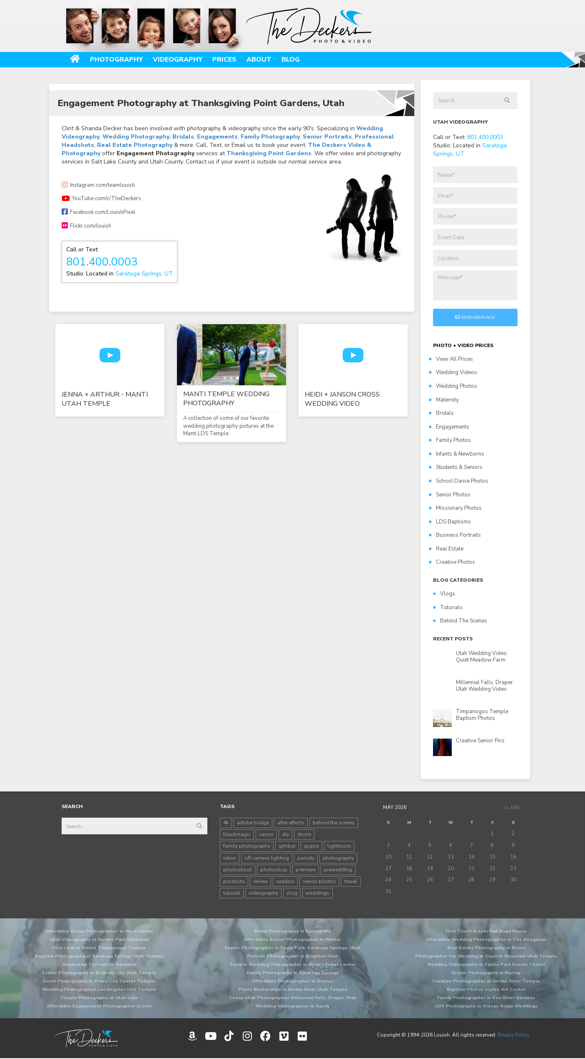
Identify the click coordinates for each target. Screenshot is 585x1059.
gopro (311, 846)
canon (266, 834)
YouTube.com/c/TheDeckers (101, 198)
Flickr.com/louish (86, 226)
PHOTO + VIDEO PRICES (463, 345)
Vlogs (444, 594)
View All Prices (451, 359)
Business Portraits (455, 535)
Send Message (475, 317)
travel (350, 881)
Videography (177, 59)
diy (285, 834)
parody (305, 858)
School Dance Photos (458, 481)
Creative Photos (452, 562)
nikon (229, 858)
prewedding (338, 869)
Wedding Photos (453, 386)
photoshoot (237, 869)
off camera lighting (266, 858)
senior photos (319, 881)
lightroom (339, 846)
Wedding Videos (453, 372)
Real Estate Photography (134, 145)
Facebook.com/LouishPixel (98, 212)
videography (263, 893)
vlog (291, 893)
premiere (306, 869)
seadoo (285, 881)
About (258, 59)
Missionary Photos (455, 508)
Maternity (444, 400)
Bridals (183, 137)
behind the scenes (334, 822)
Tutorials (448, 607)
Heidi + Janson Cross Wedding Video (342, 399)
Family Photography (270, 137)
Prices (224, 59)
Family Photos (450, 440)
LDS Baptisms (450, 522)
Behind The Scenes (460, 621)
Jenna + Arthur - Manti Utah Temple (105, 399)
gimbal (287, 846)
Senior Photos (449, 494)
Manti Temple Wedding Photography (226, 398)
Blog (290, 59)
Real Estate (446, 549)
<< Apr (511, 808)
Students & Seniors (456, 467)
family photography (246, 846)
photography (338, 858)
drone (304, 834)
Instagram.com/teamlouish (98, 185)
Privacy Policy (513, 1035)
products (234, 881)
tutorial (231, 893)
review (260, 881)
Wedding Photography (135, 137)
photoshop (273, 869)
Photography (116, 59)
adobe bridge (253, 822)
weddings (317, 893)
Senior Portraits (327, 137)
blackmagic (237, 834)
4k (226, 822)
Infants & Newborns (456, 454)
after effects (290, 822)
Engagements (217, 137)
